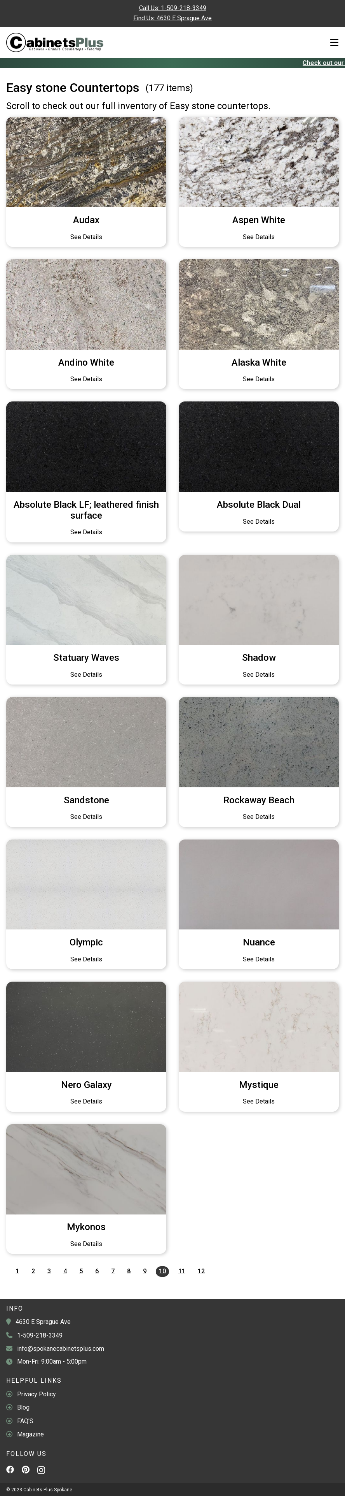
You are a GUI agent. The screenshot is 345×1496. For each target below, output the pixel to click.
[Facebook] (10, 1470)
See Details (86, 237)
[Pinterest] (26, 1470)
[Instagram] (41, 1472)
